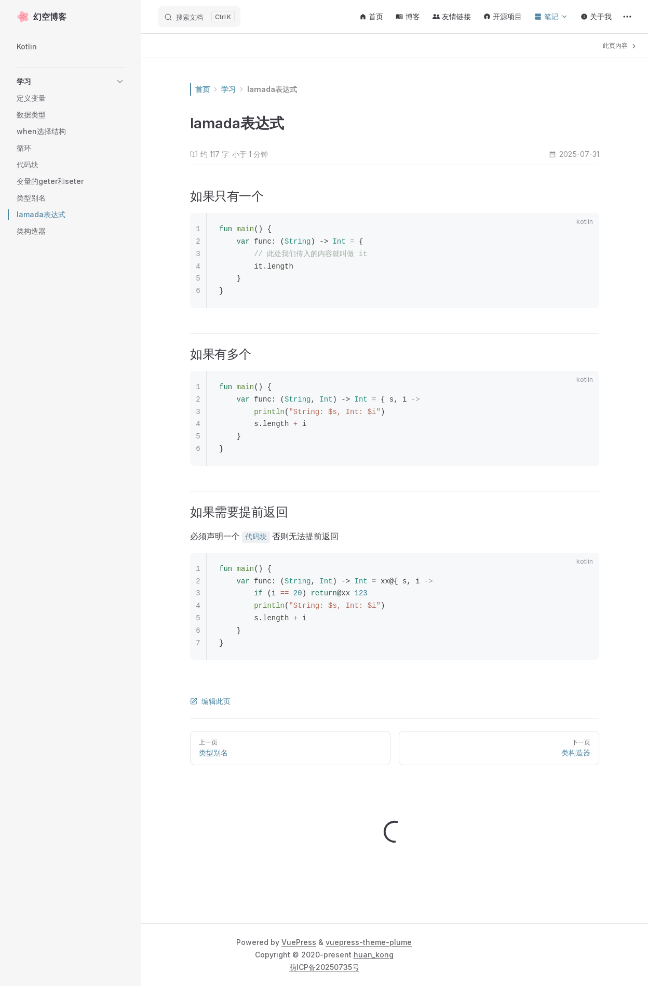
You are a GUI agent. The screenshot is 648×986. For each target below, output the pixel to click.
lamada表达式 (272, 89)
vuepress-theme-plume (369, 942)
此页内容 (620, 46)
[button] (71, 81)
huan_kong (374, 954)
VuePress (298, 942)
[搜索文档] (199, 16)
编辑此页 (210, 701)
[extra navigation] (627, 16)
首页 (202, 89)
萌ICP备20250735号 (324, 967)
